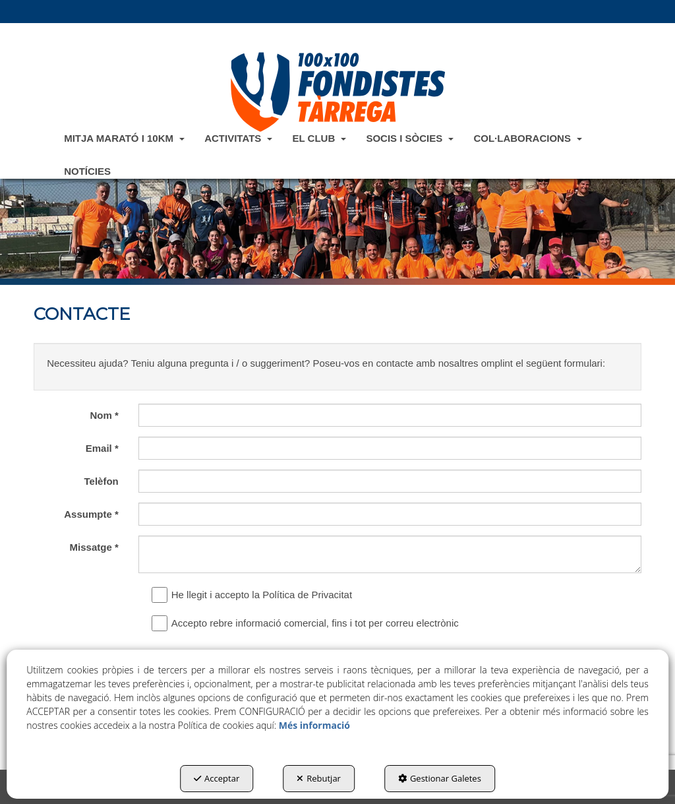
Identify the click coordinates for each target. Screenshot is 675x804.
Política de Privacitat (307, 594)
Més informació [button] (314, 725)
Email (102, 448)
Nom (104, 415)
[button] (337, 91)
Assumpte (91, 514)
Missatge (94, 547)
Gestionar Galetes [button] (439, 778)
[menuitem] (124, 137)
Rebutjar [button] (319, 778)
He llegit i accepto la (255, 595)
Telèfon (101, 481)
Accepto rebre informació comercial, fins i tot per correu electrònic (308, 623)
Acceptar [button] (216, 778)
